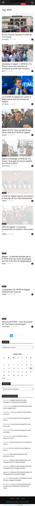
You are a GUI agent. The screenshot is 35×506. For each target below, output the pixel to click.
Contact (23, 498)
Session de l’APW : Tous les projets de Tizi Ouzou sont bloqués (17, 323)
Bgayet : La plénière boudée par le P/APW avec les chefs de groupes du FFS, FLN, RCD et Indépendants (16, 258)
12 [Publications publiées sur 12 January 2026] (4, 368)
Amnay (4, 263)
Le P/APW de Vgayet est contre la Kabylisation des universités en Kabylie (16, 99)
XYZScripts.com (28, 505)
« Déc (3, 378)
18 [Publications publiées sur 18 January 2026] (31, 368)
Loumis (5, 472)
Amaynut (4, 135)
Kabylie (4, 31)
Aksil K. (4, 71)
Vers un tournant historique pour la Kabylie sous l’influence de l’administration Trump (17, 486)
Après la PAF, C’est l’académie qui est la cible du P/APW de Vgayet (16, 131)
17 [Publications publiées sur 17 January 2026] (26, 368)
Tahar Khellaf (6, 166)
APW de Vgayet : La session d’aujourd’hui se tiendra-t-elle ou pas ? (17, 229)
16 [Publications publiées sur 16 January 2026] (22, 368)
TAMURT (4, 200)
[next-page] (22, 335)
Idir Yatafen (5, 39)
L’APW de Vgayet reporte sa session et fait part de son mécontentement (17, 197)
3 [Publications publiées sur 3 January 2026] (26, 361)
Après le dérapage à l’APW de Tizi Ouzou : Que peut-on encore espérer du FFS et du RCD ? (17, 161)
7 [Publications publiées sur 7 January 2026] (13, 365)
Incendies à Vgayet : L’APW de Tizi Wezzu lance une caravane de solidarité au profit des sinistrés (17, 66)
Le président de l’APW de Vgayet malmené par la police (16, 290)
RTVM (17, 498)
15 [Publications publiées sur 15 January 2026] (18, 368)
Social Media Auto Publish (10, 505)
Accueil (4, 7)
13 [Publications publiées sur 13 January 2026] (8, 368)
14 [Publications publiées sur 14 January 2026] (13, 368)
